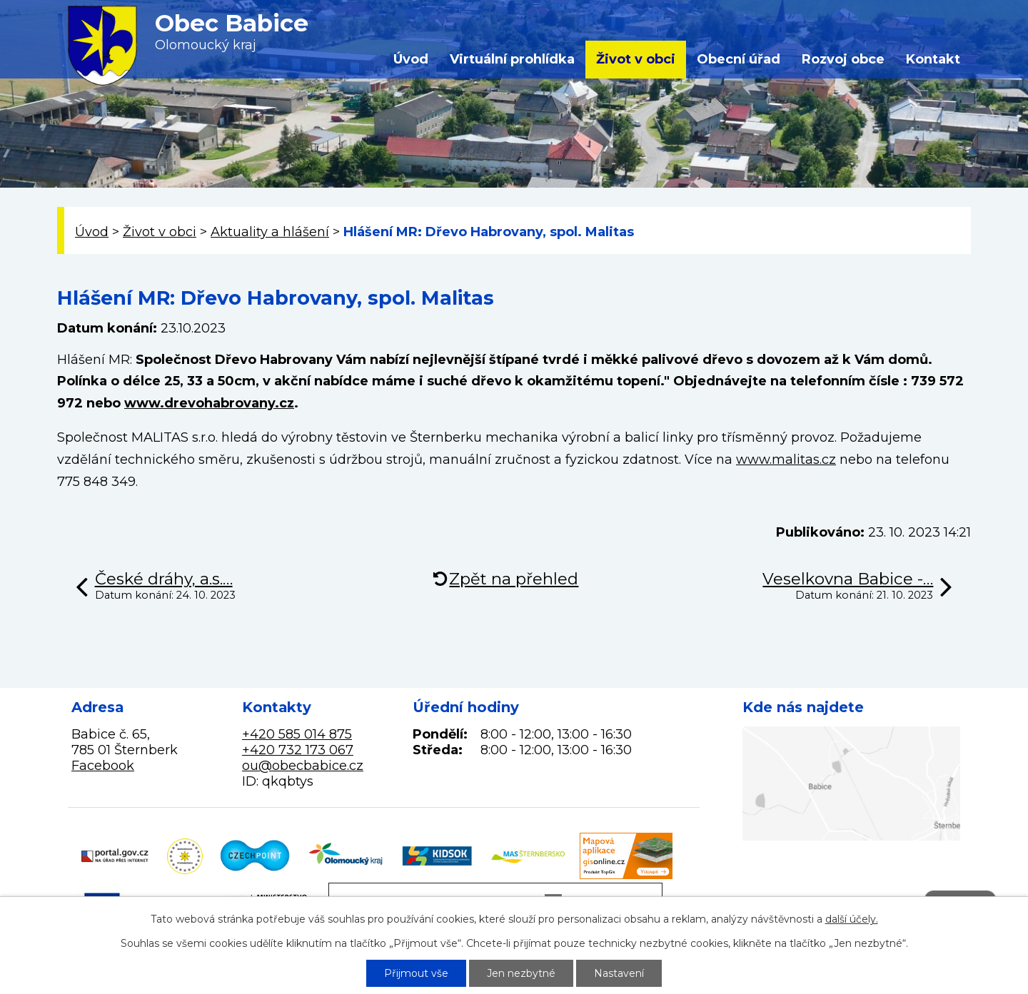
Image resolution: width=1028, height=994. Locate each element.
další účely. (851, 919)
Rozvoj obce (843, 59)
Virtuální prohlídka (512, 59)
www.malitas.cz (786, 459)
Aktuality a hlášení (270, 232)
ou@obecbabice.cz (302, 766)
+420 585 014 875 (297, 734)
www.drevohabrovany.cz (209, 403)
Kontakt (933, 59)
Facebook (102, 766)
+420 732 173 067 (297, 750)
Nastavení (619, 973)
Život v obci (635, 59)
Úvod (410, 59)
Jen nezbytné (521, 973)
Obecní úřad (738, 59)
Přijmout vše (416, 973)
